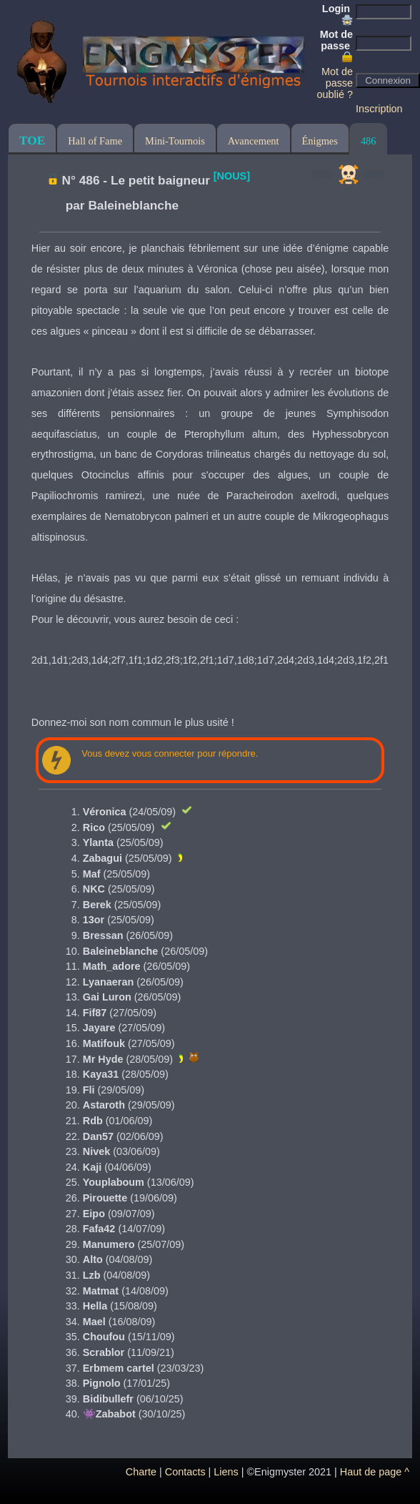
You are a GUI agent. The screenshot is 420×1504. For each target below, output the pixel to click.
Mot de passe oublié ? (335, 83)
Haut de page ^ (374, 1472)
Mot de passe (336, 46)
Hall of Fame (95, 141)
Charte (141, 1472)
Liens (226, 1472)
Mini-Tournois (175, 141)
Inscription (379, 108)
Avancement (253, 141)
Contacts (185, 1472)
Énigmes (320, 141)
